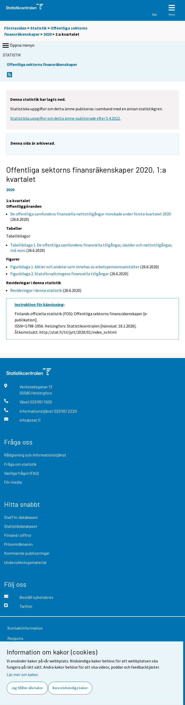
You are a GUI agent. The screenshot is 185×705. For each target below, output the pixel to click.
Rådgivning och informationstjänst (35, 454)
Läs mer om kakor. (22, 674)
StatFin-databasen (21, 517)
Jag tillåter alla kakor (27, 688)
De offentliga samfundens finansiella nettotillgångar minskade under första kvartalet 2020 (90, 213)
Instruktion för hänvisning (39, 304)
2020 (47, 34)
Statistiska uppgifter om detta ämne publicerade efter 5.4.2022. (65, 118)
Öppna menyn (18, 46)
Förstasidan (15, 28)
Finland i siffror (18, 535)
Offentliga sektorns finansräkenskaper (42, 64)
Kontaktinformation (25, 627)
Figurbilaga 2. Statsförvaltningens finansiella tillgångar (59, 273)
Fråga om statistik (20, 464)
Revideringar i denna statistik (36, 290)
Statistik (38, 28)
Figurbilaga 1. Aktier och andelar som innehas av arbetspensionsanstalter (74, 266)
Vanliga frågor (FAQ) (21, 473)
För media (13, 482)
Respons (15, 638)
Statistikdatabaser (20, 526)
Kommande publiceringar (27, 553)
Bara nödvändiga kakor (70, 688)
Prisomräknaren (18, 544)
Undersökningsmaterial (25, 562)
